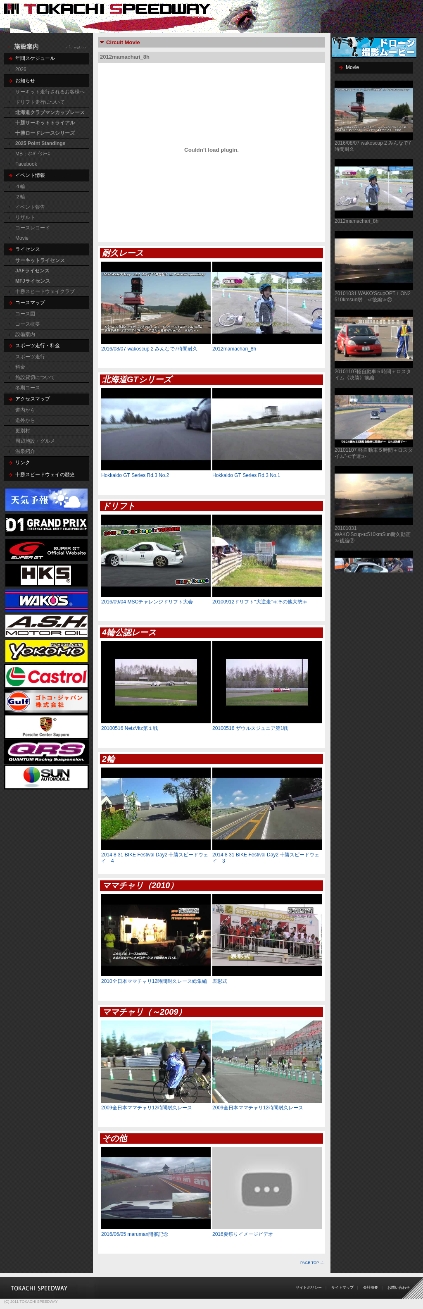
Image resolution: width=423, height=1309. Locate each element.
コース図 (25, 314)
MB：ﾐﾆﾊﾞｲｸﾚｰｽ (32, 154)
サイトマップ (342, 1287)
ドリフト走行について (40, 102)
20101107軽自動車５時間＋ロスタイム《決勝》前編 (373, 375)
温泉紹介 (25, 451)
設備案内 (25, 334)
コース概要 (27, 324)
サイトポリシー (309, 1287)
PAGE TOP (309, 1263)
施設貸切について (35, 377)
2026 (20, 69)
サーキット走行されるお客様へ (50, 92)
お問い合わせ (398, 1287)
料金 (20, 367)
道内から (25, 410)
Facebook (26, 164)
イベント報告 (30, 207)
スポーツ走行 (30, 357)
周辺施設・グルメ (35, 441)
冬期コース (27, 388)
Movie (22, 238)
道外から (25, 420)
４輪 (20, 186)
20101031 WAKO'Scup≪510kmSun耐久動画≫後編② (373, 534)
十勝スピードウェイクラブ (45, 291)
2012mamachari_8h (356, 221)
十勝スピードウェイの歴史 (45, 474)
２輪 (20, 197)
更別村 (22, 431)
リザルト (25, 217)
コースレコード (32, 228)
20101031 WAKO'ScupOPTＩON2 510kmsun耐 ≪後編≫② (375, 297)
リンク (22, 462)
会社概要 (370, 1287)
